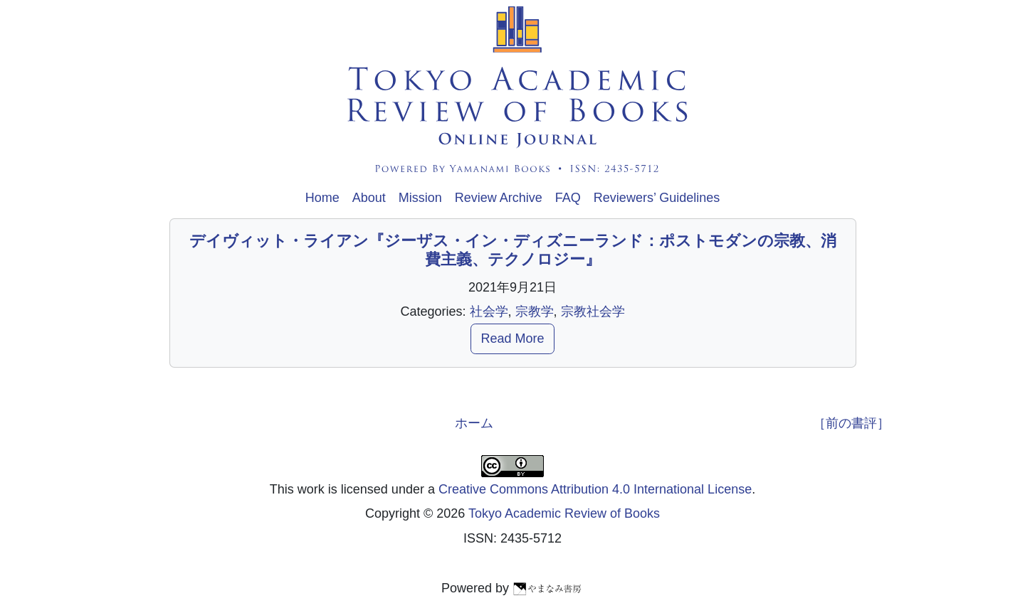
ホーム (474, 423)
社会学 (489, 311)
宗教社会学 (593, 311)
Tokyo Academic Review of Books (564, 513)
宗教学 (534, 311)
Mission (420, 198)
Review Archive (498, 198)
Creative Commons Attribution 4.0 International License (595, 489)
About (369, 198)
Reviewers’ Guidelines (657, 198)
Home (322, 198)
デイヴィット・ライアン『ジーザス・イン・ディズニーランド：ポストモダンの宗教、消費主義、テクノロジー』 (512, 250)
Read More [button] (512, 338)
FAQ (568, 198)
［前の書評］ (851, 423)
